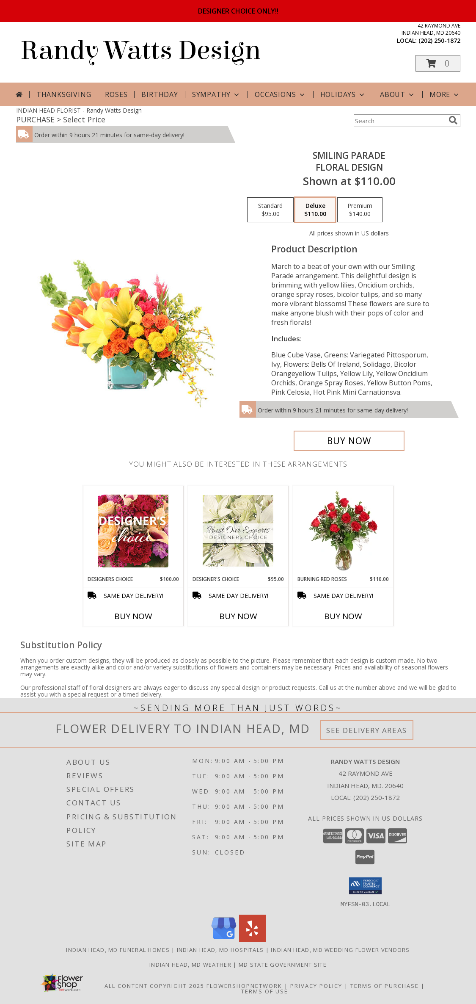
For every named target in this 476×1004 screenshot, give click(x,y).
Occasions (280, 94)
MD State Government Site (283, 964)
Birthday (159, 94)
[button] (437, 63)
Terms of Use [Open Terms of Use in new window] (264, 991)
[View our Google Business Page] (223, 939)
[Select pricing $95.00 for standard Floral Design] (270, 210)
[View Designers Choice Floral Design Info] (133, 531)
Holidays (343, 94)
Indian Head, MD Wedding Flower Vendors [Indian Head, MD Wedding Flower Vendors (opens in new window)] (340, 949)
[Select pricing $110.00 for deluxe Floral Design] (315, 210)
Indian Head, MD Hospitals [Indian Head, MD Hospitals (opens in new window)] (220, 949)
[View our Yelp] (252, 939)
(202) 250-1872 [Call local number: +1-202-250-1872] (439, 40)
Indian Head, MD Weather (190, 964)
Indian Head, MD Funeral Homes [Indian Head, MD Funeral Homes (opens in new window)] (118, 949)
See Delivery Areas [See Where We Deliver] (366, 730)
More (444, 94)
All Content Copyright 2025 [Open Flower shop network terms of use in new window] (154, 985)
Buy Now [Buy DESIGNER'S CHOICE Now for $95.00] (238, 616)
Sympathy (216, 94)
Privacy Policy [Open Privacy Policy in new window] (316, 985)
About (397, 94)
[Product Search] (399, 121)
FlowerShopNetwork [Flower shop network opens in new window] (244, 985)
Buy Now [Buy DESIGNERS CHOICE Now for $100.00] (133, 616)
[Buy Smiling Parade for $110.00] (349, 441)
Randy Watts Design (140, 50)
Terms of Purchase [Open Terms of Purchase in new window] (384, 985)
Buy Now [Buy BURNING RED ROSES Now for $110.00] (343, 616)
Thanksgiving (63, 94)
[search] (453, 120)
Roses (116, 94)
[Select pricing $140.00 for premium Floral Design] (360, 210)
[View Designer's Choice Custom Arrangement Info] (238, 531)
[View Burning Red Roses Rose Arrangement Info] (343, 530)
